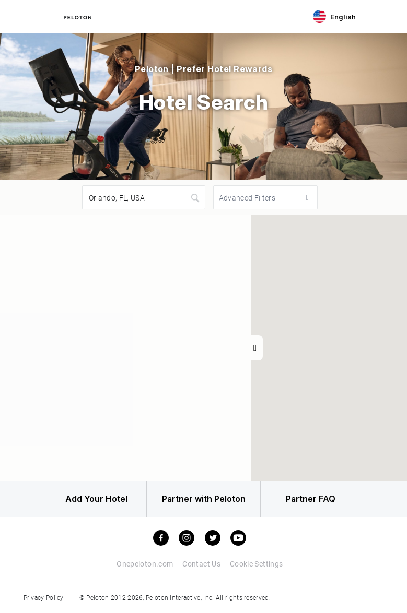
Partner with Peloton (204, 499)
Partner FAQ (314, 499)
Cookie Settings (256, 564)
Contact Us (201, 564)
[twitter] (212, 538)
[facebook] (161, 538)
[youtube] (238, 538)
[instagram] (186, 538)
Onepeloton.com (145, 564)
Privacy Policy (44, 598)
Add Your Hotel (93, 499)
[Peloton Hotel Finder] (77, 16)
